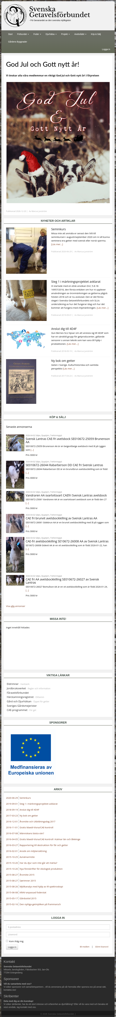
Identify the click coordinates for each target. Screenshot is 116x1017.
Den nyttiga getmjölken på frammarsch (40, 904)
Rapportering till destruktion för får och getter (44, 845)
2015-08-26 (12, 886)
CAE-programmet (21, 710)
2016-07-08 (12, 833)
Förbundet (23, 34)
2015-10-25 (12, 856)
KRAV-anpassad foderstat (33, 892)
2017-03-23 (12, 815)
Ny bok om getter (29, 815)
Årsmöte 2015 (27, 874)
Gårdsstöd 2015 (28, 898)
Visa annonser (15, 606)
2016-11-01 (12, 827)
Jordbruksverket (28, 688)
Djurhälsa (51, 34)
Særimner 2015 (28, 880)
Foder (37, 34)
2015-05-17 (12, 898)
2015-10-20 (12, 862)
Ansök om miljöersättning (33, 851)
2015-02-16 (12, 904)
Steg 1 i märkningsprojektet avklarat (39, 803)
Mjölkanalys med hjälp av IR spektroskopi (41, 886)
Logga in (106, 49)
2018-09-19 (12, 809)
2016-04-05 (12, 839)
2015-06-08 (12, 892)
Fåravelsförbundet (18, 692)
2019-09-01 (12, 803)
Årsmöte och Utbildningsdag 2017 (37, 821)
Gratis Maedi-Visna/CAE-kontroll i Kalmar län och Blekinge (50, 839)
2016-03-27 (12, 845)
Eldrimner (18, 684)
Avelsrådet (80, 34)
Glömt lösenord (101, 946)
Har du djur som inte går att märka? (38, 862)
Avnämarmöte (27, 856)
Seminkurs (25, 797)
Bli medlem (84, 946)
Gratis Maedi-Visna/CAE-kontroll (36, 827)
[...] (32, 449)
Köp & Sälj (96, 34)
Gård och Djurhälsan (28, 701)
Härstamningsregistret (25, 697)
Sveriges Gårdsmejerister (22, 705)
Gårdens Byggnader (17, 41)
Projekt (65, 34)
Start (10, 34)
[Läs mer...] (57, 244)
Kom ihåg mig (14, 941)
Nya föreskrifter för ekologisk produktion (41, 868)
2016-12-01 (12, 821)
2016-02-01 (12, 851)
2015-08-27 (12, 874)
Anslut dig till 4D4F (29, 809)
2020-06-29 (12, 797)
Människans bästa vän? (32, 833)
